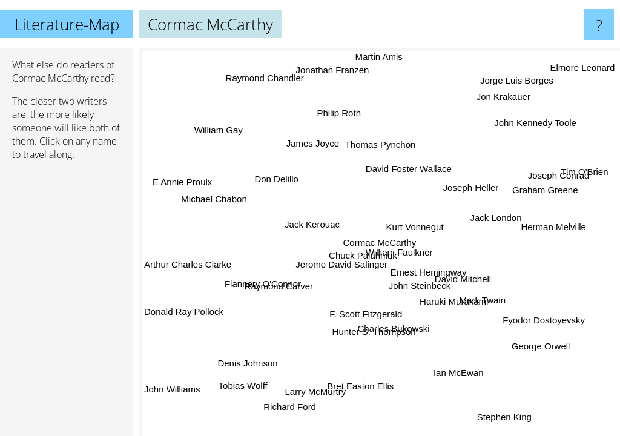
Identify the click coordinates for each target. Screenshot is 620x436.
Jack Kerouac (301, 211)
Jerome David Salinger (340, 248)
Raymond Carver (282, 288)
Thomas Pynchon (384, 145)
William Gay (222, 124)
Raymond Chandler (254, 84)
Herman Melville (551, 236)
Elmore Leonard (582, 71)
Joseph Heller (475, 190)
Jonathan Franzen (338, 69)
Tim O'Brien (587, 176)
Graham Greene (545, 193)
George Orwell (539, 345)
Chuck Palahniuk (352, 239)
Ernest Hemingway (424, 268)
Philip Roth (346, 112)
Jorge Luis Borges (522, 84)
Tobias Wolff (248, 390)
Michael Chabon (213, 225)
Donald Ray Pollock (183, 304)
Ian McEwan (454, 377)
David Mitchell (461, 282)
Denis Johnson (254, 370)
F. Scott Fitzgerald (359, 297)
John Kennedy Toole (544, 133)
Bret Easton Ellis (360, 383)
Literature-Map (67, 24)
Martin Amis (387, 56)
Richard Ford (299, 408)
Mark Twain (481, 294)
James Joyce (305, 140)
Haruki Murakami (449, 297)
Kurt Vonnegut (409, 221)
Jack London (486, 210)
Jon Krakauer (508, 98)
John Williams (172, 391)
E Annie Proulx (184, 178)
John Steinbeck (417, 283)
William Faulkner (398, 251)
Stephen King (502, 415)
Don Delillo (272, 192)
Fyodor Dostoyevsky (540, 320)
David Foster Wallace (412, 170)
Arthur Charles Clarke (187, 266)
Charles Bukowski (388, 324)
